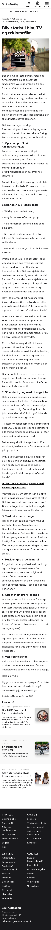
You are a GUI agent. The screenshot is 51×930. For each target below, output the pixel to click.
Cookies (31, 873)
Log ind (5, 842)
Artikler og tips (19, 19)
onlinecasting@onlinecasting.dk (16, 921)
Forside (5, 19)
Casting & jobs (9, 819)
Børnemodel (8, 881)
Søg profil (31, 819)
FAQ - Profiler (8, 834)
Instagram (33, 881)
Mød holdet (32, 865)
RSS (4, 847)
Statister (6, 873)
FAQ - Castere (34, 838)
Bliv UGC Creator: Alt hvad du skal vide (15, 712)
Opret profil (7, 823)
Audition (6, 886)
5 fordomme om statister (12, 748)
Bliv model (7, 890)
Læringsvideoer (9, 862)
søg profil (36, 11)
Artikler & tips (8, 858)
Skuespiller (7, 894)
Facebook (33, 886)
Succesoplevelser (10, 838)
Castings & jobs (18, 11)
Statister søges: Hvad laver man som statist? (16, 774)
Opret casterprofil (35, 827)
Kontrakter (32, 842)
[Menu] (46, 3)
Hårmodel (6, 877)
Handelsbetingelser (36, 869)
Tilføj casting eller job (37, 823)
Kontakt (31, 877)
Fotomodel (7, 898)
